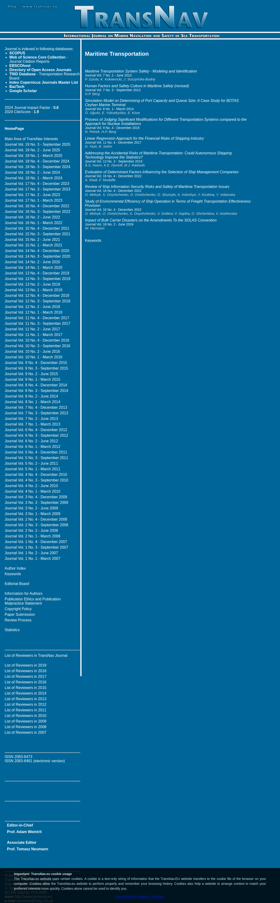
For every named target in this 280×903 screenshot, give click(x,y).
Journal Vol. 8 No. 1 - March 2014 (32, 402)
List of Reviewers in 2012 (25, 704)
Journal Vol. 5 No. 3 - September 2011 (36, 458)
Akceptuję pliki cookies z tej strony (140, 896)
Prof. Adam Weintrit (24, 832)
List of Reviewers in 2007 (25, 732)
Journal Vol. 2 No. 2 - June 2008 (31, 531)
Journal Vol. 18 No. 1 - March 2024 (33, 178)
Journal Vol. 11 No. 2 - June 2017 (32, 329)
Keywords (13, 574)
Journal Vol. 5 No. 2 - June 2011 (31, 463)
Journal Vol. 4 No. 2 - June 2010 (31, 486)
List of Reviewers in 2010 (25, 716)
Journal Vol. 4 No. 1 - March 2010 (32, 491)
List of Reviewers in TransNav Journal (36, 655)
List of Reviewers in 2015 (25, 688)
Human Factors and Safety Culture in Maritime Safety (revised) (137, 86)
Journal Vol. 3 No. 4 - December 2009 (36, 497)
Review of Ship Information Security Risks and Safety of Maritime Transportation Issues (157, 187)
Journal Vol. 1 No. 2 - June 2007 (31, 553)
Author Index (15, 568)
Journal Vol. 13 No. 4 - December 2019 (37, 273)
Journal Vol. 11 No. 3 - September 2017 (37, 323)
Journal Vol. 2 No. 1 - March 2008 (32, 536)
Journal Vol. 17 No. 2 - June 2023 (32, 195)
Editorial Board (17, 584)
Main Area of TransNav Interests (31, 139)
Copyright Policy (18, 609)
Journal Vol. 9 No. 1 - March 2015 (32, 379)
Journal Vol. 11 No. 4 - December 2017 (37, 318)
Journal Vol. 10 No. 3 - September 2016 (37, 346)
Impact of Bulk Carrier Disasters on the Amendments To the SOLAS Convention (151, 220)
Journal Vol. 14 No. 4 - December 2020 (37, 251)
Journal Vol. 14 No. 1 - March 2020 (33, 268)
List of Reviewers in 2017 (25, 676)
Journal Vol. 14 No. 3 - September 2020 (37, 256)
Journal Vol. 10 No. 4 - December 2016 (37, 340)
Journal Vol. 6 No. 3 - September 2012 (36, 435)
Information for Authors (23, 593)
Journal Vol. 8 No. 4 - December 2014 (36, 385)
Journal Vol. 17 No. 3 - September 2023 (37, 189)
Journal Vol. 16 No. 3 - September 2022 (37, 212)
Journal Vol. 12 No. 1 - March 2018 (33, 312)
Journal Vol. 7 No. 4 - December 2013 (36, 407)
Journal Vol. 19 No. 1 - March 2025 (33, 156)
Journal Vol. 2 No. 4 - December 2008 (36, 519)
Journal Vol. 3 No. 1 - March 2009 (32, 514)
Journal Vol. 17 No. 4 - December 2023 (37, 184)
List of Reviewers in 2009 (25, 721)
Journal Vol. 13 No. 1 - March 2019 (33, 290)
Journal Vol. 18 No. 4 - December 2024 (37, 161)
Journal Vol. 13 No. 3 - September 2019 (37, 279)
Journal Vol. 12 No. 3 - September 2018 (37, 301)
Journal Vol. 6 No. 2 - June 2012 (31, 441)
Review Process (18, 620)
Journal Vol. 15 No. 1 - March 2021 (33, 245)
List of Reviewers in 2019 (25, 665)
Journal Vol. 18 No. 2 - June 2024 (32, 172)
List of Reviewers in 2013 (25, 699)
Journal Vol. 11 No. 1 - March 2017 (33, 335)
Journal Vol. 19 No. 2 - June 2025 (32, 150)
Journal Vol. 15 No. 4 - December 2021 (37, 228)
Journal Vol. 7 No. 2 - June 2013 (31, 419)
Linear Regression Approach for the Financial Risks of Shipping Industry (144, 138)
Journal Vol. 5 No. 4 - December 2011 (36, 452)
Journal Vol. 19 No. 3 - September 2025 (37, 144)
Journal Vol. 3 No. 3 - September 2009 (36, 503)
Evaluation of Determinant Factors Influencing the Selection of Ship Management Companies (161, 172)
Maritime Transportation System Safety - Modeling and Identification (141, 71)
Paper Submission (20, 614)
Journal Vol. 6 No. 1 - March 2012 (32, 447)
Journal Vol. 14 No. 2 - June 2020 (32, 262)
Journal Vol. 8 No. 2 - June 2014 (31, 396)
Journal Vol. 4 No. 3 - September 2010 (36, 480)
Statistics (12, 630)
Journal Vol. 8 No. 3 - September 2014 (36, 391)
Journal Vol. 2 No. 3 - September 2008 (36, 525)
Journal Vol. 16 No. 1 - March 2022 (33, 223)
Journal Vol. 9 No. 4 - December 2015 (36, 363)
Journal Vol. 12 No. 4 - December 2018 (37, 296)
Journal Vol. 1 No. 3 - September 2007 (36, 547)
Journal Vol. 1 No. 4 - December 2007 (36, 542)
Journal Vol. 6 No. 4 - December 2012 (36, 430)
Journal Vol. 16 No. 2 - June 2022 (32, 217)
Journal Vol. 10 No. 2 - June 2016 (32, 351)
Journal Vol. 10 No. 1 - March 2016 (33, 357)
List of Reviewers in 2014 (25, 693)
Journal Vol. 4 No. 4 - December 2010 (36, 475)
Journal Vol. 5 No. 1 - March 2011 (32, 469)
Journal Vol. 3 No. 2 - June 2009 (31, 508)
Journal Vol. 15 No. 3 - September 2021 (37, 234)
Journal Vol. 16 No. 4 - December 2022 (37, 206)
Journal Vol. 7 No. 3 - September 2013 (36, 413)
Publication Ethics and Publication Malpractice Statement (33, 601)
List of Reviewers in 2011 (25, 710)
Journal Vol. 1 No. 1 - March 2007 (32, 558)
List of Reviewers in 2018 (25, 671)
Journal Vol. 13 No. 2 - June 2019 (32, 284)
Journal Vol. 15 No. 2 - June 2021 (32, 240)
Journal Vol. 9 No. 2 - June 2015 (31, 374)
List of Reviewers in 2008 (25, 727)
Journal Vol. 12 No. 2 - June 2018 (32, 307)
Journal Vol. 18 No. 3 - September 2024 (37, 167)
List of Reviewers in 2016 (25, 682)
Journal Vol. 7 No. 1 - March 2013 (32, 424)
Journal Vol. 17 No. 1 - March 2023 (33, 200)
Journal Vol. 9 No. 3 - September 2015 (36, 368)
